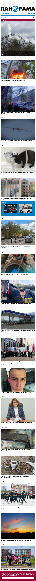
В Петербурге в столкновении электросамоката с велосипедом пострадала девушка (17, 542)
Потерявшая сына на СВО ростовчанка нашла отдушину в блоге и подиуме (18, 387)
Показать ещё (3, 537)
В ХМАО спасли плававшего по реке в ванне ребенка (12, 563)
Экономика (4, 241)
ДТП (2, 218)
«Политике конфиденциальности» (11, 575)
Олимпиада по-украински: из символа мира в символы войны (14, 533)
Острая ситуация (5, 233)
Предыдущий (11, 383)
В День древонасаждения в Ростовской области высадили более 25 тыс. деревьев (17, 476)
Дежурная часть (4, 271)
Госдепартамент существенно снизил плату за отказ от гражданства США (17, 536)
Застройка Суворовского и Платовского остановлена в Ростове (15, 406)
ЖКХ (2, 145)
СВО (2, 257)
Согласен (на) (18, 578)
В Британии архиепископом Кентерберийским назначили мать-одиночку (16, 530)
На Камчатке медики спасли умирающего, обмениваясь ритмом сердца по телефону (17, 550)
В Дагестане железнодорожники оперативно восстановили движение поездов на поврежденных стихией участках (18, 557)
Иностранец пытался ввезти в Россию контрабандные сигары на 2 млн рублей (18, 553)
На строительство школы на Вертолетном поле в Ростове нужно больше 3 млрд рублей (18, 466)
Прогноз (3, 293)
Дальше (25, 383)
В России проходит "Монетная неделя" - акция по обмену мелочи (15, 560)
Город (3, 286)
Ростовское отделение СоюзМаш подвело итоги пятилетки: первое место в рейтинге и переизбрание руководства (18, 456)
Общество (3, 306)
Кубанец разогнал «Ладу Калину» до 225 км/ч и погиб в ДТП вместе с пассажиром (16, 570)
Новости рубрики (5, 390)
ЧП (2, 58)
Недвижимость (4, 176)
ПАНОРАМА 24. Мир (5, 514)
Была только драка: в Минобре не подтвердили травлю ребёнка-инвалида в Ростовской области (18, 486)
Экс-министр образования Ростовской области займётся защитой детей (17, 425)
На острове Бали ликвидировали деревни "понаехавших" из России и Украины (18, 520)
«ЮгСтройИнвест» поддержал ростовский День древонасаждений (16, 495)
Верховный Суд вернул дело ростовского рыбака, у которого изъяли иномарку (16, 397)
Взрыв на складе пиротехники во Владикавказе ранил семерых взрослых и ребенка (17, 546)
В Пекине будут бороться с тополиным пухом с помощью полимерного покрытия (16, 516)
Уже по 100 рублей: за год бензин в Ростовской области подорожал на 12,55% (17, 445)
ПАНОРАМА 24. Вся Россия (6, 540)
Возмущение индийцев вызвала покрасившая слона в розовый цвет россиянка (18, 523)
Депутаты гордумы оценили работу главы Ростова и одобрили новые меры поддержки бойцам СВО (18, 436)
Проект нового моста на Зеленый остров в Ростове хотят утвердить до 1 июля (17, 506)
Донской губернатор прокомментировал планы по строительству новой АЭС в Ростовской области (17, 417)
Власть (3, 263)
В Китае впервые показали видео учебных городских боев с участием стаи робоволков (17, 527)
